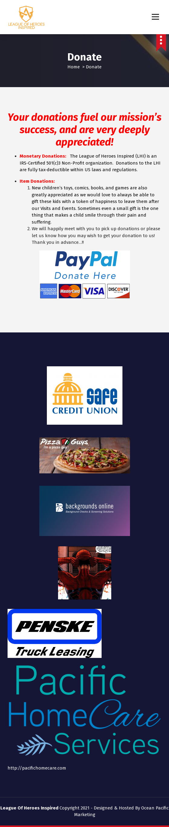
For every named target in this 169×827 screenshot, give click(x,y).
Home (73, 67)
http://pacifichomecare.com (37, 768)
